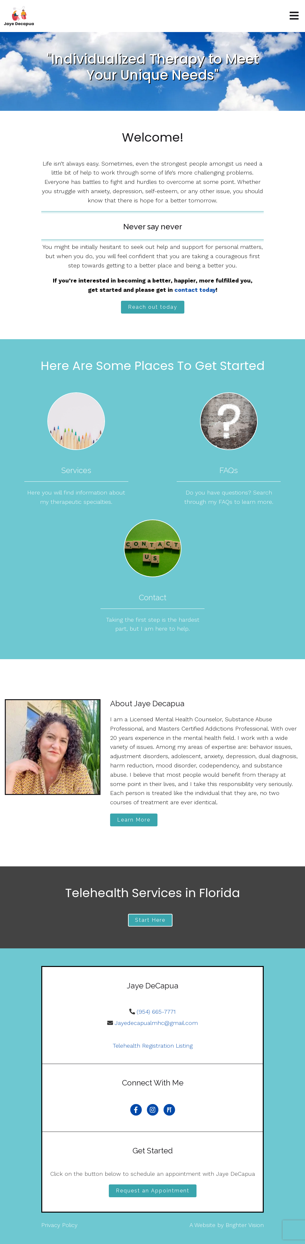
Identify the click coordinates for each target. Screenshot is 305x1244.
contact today (195, 289)
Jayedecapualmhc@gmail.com (156, 1022)
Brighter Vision (245, 1225)
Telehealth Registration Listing (153, 1045)
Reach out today (152, 307)
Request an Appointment (152, 1191)
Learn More (133, 820)
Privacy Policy (59, 1225)
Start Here (150, 920)
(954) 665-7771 (156, 1011)
